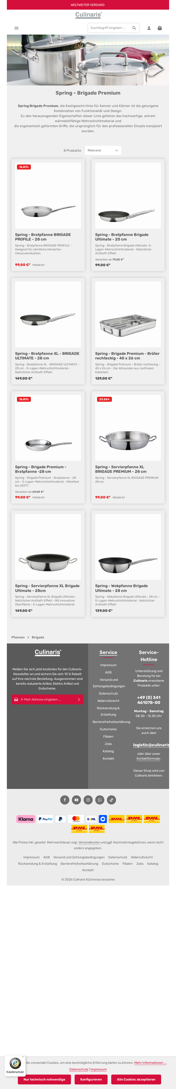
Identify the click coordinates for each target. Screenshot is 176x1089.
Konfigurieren (91, 1079)
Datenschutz (108, 693)
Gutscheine (108, 729)
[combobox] (108, 28)
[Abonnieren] (79, 699)
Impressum (108, 665)
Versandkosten (89, 842)
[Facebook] (64, 799)
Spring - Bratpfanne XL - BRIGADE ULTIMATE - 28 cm (47, 395)
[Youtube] (76, 799)
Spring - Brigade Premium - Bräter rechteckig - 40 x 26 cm (127, 395)
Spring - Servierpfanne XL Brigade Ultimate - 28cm (47, 628)
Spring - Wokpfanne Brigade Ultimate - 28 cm (121, 628)
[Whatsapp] (99, 799)
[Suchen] (134, 28)
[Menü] (16, 28)
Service (108, 652)
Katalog (108, 751)
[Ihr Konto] (149, 28)
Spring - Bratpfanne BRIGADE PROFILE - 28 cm (43, 277)
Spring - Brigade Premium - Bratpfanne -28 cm (40, 509)
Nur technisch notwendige (44, 1079)
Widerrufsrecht (108, 701)
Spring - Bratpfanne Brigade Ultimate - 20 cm (122, 277)
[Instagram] (88, 799)
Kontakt (108, 759)
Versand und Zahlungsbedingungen (109, 683)
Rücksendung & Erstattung (108, 711)
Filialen (108, 737)
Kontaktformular (148, 759)
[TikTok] (111, 799)
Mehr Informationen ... (150, 1063)
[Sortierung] (103, 190)
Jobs (108, 744)
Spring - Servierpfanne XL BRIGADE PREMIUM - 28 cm (120, 509)
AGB (108, 672)
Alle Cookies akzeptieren (136, 1079)
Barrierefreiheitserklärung (111, 722)
